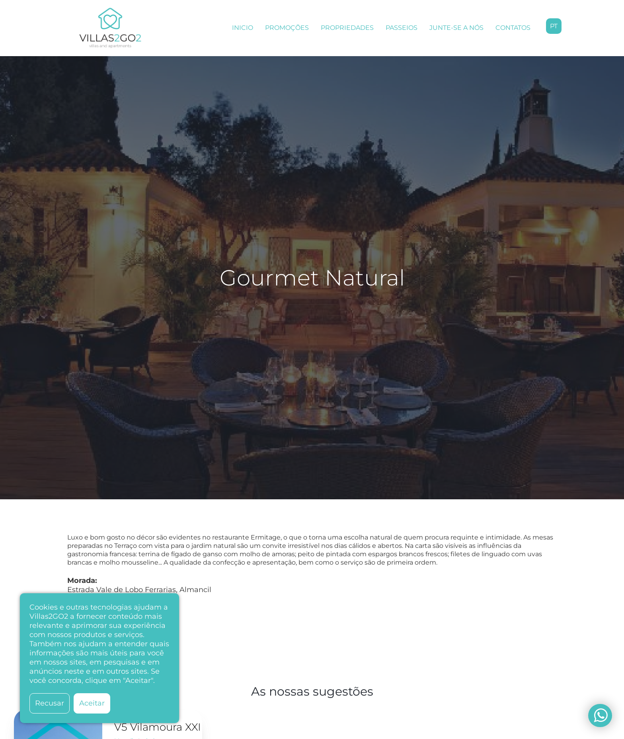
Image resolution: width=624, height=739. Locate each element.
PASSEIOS (401, 27)
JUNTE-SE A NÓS (456, 27)
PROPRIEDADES (347, 27)
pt (554, 26)
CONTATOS (512, 27)
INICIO (242, 27)
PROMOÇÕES (287, 27)
